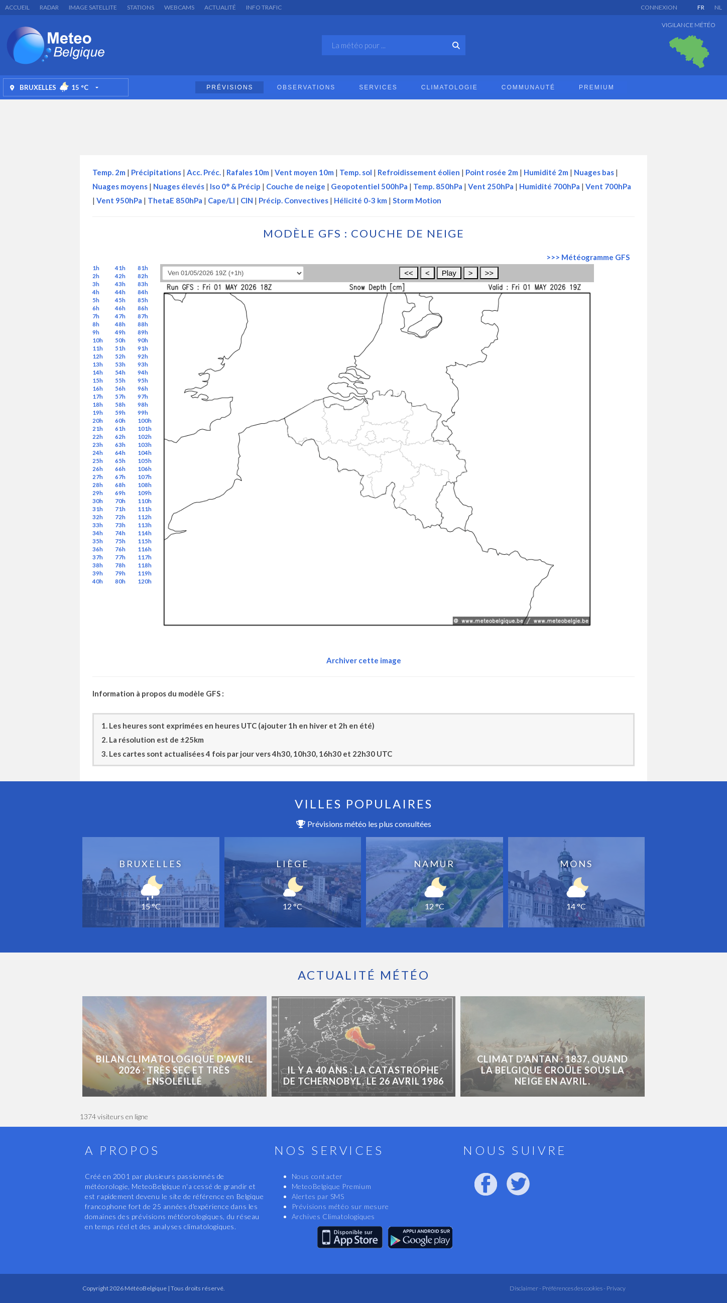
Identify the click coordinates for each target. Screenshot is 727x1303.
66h (120, 468)
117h (145, 557)
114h (145, 533)
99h (143, 412)
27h (97, 476)
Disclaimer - (525, 1288)
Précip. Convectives (293, 200)
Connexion (659, 7)
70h (120, 501)
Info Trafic (264, 7)
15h (97, 380)
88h (143, 324)
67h (120, 476)
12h (97, 356)
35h (97, 541)
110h (145, 501)
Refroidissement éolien (419, 172)
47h (120, 316)
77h (120, 557)
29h (97, 493)
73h (120, 525)
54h (120, 372)
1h (95, 268)
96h (143, 388)
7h (95, 316)
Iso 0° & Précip (235, 186)
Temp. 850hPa (437, 186)
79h (120, 573)
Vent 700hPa (608, 186)
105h (145, 460)
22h (97, 436)
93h (143, 364)
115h (145, 541)
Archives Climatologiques (333, 1216)
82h (143, 276)
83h (143, 284)
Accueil (17, 7)
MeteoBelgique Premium (332, 1186)
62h (120, 436)
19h (97, 412)
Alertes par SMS (318, 1196)
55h (120, 380)
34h (97, 533)
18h (97, 404)
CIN (246, 200)
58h (120, 404)
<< (408, 273)
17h (97, 396)
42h (120, 276)
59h (120, 412)
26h (97, 468)
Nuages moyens (120, 186)
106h (145, 468)
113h (145, 525)
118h (145, 565)
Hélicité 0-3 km (360, 200)
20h (97, 420)
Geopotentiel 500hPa (369, 186)
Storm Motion (417, 200)
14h (97, 372)
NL (718, 7)
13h (97, 364)
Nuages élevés (178, 186)
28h (97, 485)
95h (143, 380)
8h (95, 324)
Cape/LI (221, 200)
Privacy (615, 1288)
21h (97, 428)
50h (120, 340)
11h (97, 348)
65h (120, 460)
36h (97, 549)
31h (97, 509)
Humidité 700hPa (549, 186)
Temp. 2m (109, 172)
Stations (140, 7)
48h (120, 324)
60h (120, 420)
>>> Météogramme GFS (588, 257)
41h (120, 268)
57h (120, 396)
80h (120, 581)
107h (145, 476)
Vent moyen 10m (304, 172)
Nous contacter (317, 1176)
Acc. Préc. (204, 172)
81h (143, 268)
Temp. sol (355, 172)
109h (145, 493)
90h (143, 340)
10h (97, 340)
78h (120, 565)
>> (489, 273)
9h (95, 332)
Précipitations (156, 172)
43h (120, 284)
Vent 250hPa (491, 186)
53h (120, 364)
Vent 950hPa (119, 200)
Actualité (220, 7)
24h (97, 452)
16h (97, 388)
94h (143, 372)
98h (143, 404)
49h (120, 332)
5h (95, 300)
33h (97, 525)
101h (145, 428)
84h (143, 292)
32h (97, 517)
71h (120, 509)
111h (145, 509)
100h (145, 420)
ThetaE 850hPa (175, 200)
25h (97, 460)
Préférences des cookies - (573, 1288)
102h (145, 436)
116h (145, 549)
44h (120, 292)
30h (97, 501)
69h (120, 493)
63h (120, 444)
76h (120, 549)
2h (95, 276)
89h (143, 332)
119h (145, 573)
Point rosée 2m (491, 172)
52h (120, 356)
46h (120, 308)
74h (120, 533)
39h (97, 573)
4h (95, 292)
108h (145, 485)
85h (143, 300)
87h (143, 316)
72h (120, 517)
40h (97, 581)
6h (95, 308)
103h (145, 444)
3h (95, 284)
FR (700, 7)
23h (97, 444)
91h (143, 348)
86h (143, 308)
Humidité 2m (546, 172)
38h (97, 565)
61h (120, 428)
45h (120, 300)
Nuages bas (594, 172)
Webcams (179, 7)
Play (449, 273)
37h (97, 557)
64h (120, 452)
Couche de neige (295, 186)
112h (145, 517)
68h (120, 485)
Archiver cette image (363, 660)
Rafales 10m (247, 172)
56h (120, 388)
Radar (49, 7)
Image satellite (93, 7)
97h (143, 396)
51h (120, 348)
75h (120, 541)
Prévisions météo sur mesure (340, 1206)
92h (143, 356)
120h (145, 581)
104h (145, 452)
